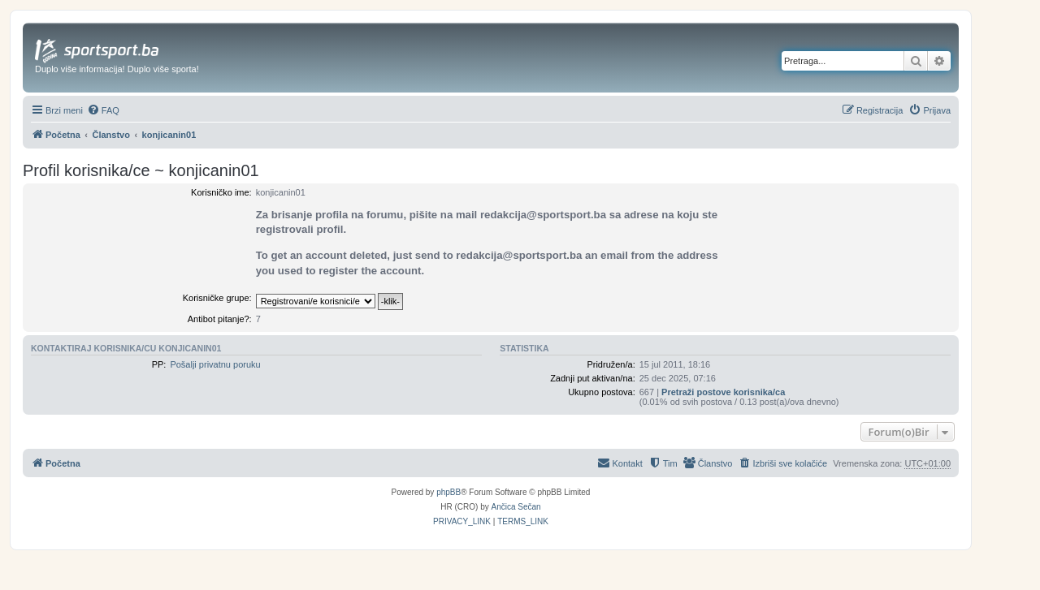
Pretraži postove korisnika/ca (723, 392)
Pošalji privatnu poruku (215, 364)
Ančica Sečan (516, 506)
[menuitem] (103, 110)
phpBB (448, 492)
